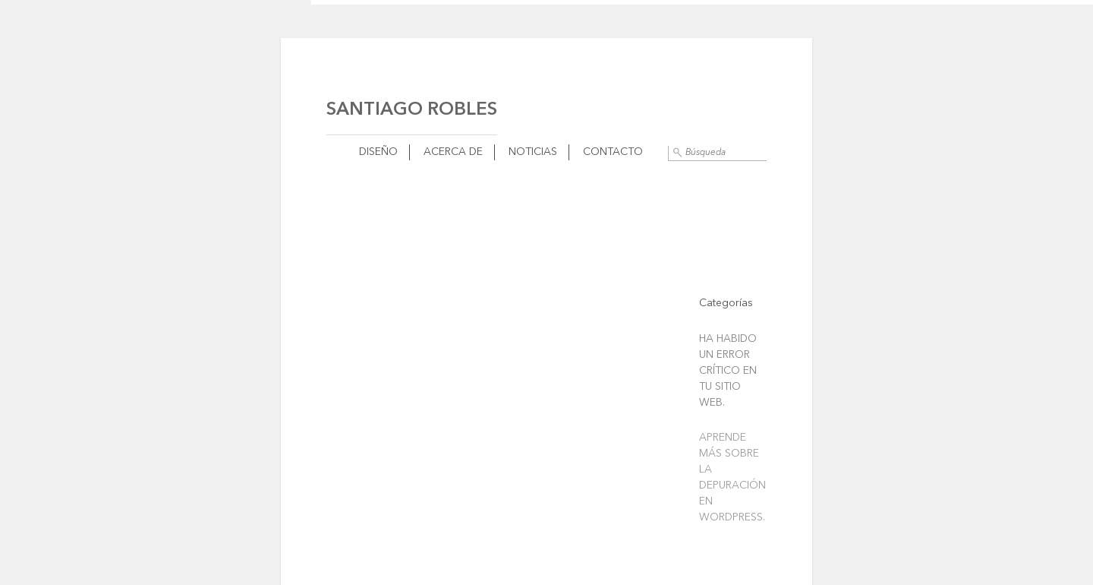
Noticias (533, 152)
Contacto (613, 152)
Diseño (378, 152)
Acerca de (453, 152)
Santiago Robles (411, 110)
